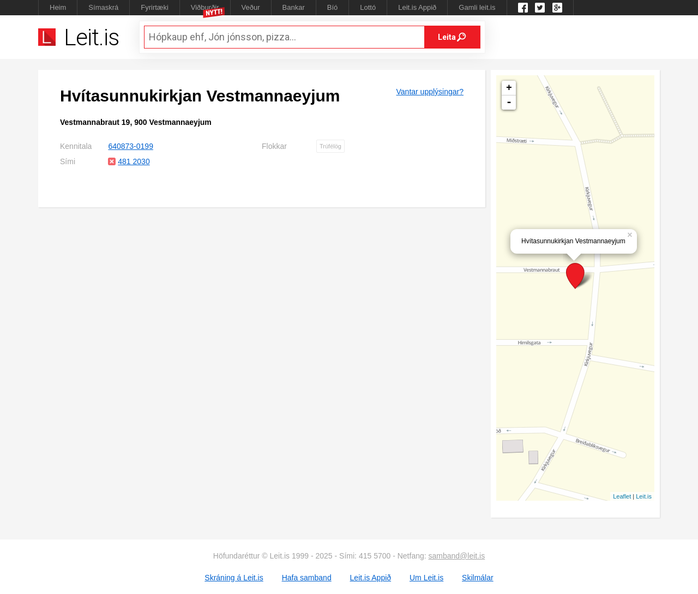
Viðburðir (205, 7)
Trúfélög (330, 146)
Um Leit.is (426, 577)
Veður (251, 7)
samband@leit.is (457, 555)
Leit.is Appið (417, 7)
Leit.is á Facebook (523, 8)
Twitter (540, 8)
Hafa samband (307, 577)
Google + (557, 8)
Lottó (368, 7)
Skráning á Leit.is (233, 577)
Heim (58, 7)
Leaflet (622, 496)
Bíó (332, 7)
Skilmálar (478, 577)
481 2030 (133, 161)
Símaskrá (103, 7)
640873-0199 (130, 146)
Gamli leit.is (477, 7)
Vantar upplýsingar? (430, 91)
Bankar (293, 7)
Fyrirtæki (155, 7)
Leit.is (644, 496)
